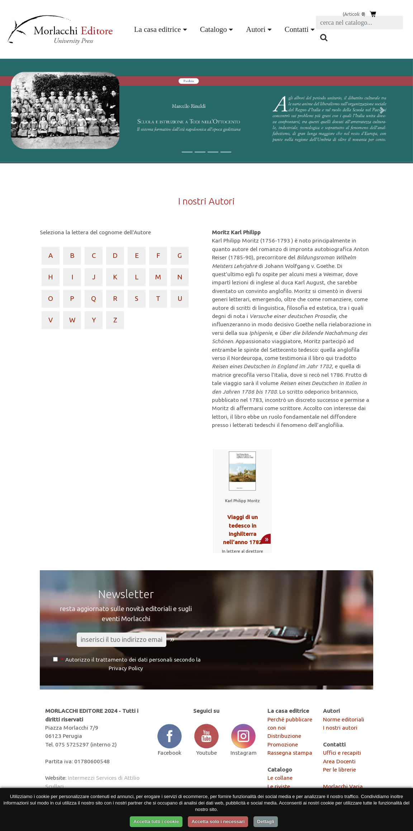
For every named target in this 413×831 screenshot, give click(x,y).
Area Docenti (339, 761)
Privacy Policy (126, 668)
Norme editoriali (343, 719)
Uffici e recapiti (342, 752)
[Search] (359, 22)
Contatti (297, 29)
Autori (255, 29)
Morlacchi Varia (343, 786)
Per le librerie (339, 769)
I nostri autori (340, 727)
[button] (31, 110)
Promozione (282, 744)
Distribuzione (284, 735)
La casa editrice (157, 29)
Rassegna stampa (289, 752)
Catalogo (213, 29)
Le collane (280, 777)
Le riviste (278, 786)
